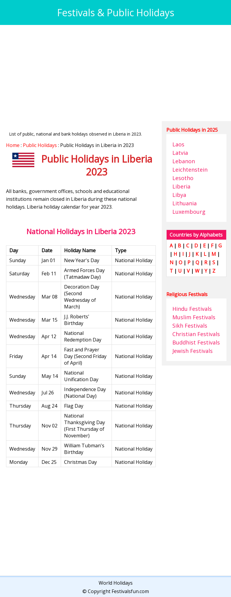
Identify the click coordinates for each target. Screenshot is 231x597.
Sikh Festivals (189, 325)
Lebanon (183, 161)
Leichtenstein (190, 169)
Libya (179, 194)
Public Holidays (40, 145)
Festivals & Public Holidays (115, 12)
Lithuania (184, 203)
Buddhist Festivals (196, 342)
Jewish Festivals (192, 350)
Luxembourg (188, 211)
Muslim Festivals (193, 317)
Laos (178, 144)
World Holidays (116, 583)
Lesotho (182, 178)
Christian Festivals (196, 334)
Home (13, 145)
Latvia (180, 152)
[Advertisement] (115, 73)
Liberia (181, 186)
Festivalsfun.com (130, 591)
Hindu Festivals (192, 308)
